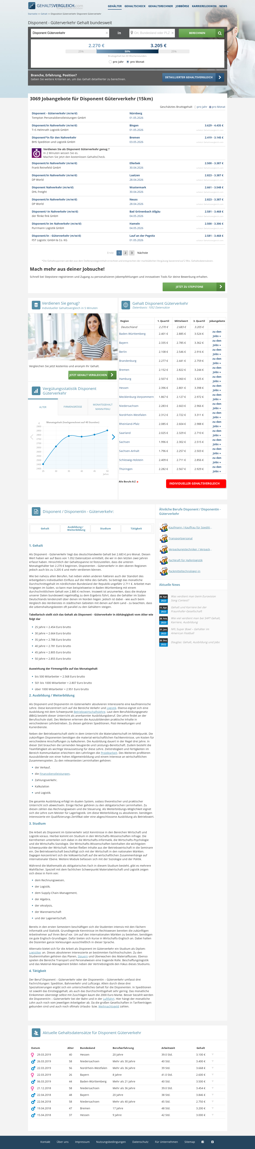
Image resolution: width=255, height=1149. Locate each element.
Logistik (111, 708)
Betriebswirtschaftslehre (89, 712)
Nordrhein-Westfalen (132, 415)
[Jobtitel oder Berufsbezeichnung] (70, 33)
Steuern (83, 956)
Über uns (63, 1142)
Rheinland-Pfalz (129, 424)
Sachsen (124, 442)
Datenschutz (140, 1142)
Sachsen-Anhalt (129, 451)
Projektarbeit (109, 753)
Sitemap (189, 1142)
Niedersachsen (129, 406)
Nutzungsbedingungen (111, 1142)
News (223, 6)
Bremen (124, 370)
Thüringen (126, 469)
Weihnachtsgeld (108, 1006)
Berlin (123, 352)
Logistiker (35, 952)
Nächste (142, 253)
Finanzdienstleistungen (55, 774)
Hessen (124, 388)
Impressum (82, 1142)
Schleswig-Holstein (131, 460)
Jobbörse (182, 6)
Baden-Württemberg (132, 333)
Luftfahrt (108, 999)
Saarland (125, 433)
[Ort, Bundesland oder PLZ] (152, 33)
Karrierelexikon (204, 6)
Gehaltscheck (135, 6)
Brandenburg (127, 361)
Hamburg (125, 379)
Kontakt (45, 1142)
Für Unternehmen (166, 1142)
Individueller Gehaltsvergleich (194, 483)
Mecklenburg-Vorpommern (136, 397)
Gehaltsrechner (160, 6)
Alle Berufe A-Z (127, 481)
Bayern (123, 343)
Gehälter (115, 6)
